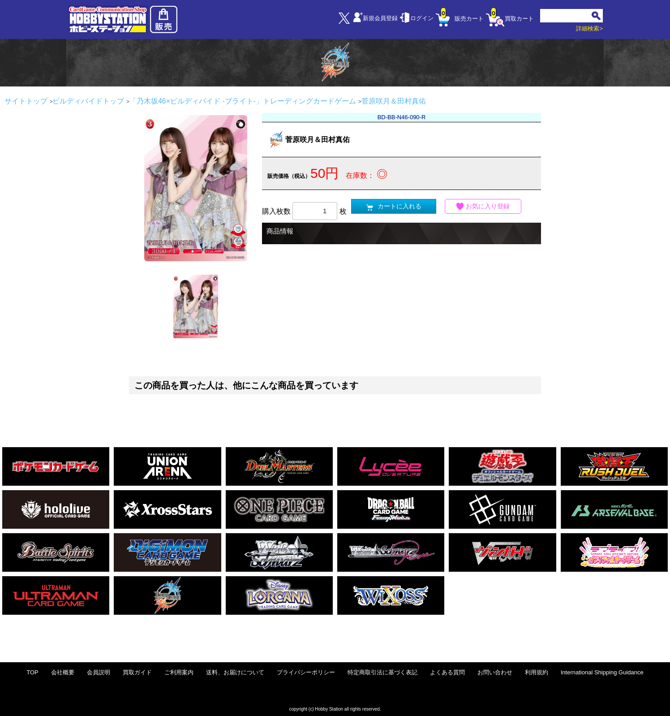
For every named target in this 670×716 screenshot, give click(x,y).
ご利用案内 (178, 672)
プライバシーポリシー (306, 672)
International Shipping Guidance (602, 672)
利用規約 (536, 672)
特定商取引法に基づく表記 (382, 672)
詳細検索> (589, 28)
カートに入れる (393, 206)
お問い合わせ (494, 672)
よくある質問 (447, 672)
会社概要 (62, 672)
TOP (32, 672)
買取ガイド (137, 672)
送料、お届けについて (235, 672)
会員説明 (98, 672)
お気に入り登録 (483, 206)
